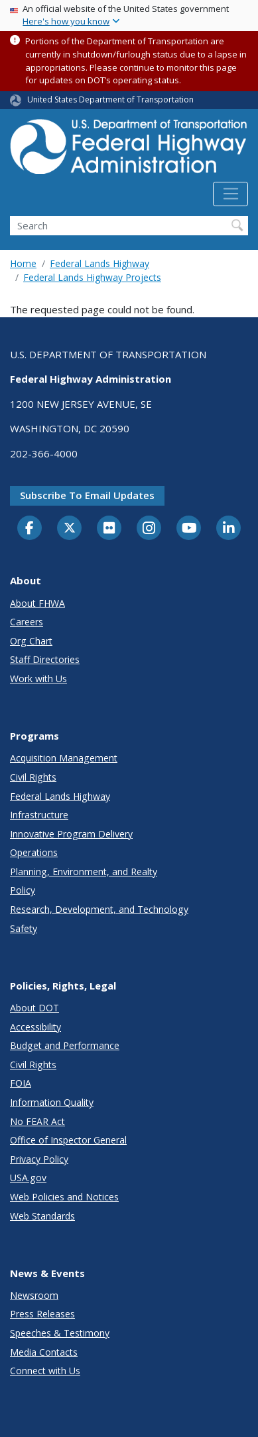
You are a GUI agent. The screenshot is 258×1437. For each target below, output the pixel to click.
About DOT (34, 1007)
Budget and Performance (64, 1045)
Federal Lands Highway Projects (92, 277)
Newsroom (34, 1295)
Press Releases (42, 1313)
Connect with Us (45, 1370)
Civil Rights (33, 777)
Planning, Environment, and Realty (83, 871)
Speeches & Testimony (59, 1333)
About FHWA (37, 603)
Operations (34, 852)
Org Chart (31, 641)
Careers (26, 621)
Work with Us (38, 678)
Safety (23, 928)
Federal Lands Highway (99, 263)
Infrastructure (39, 814)
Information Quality (52, 1102)
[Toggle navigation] (230, 194)
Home (23, 263)
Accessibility (35, 1027)
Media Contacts (44, 1352)
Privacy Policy (39, 1159)
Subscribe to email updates (87, 495)
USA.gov (28, 1177)
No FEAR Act (37, 1121)
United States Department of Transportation (110, 99)
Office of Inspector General (68, 1140)
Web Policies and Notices (64, 1196)
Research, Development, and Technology (99, 909)
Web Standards (42, 1216)
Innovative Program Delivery (71, 834)
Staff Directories (45, 659)
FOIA (20, 1083)
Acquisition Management (63, 758)
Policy (22, 890)
